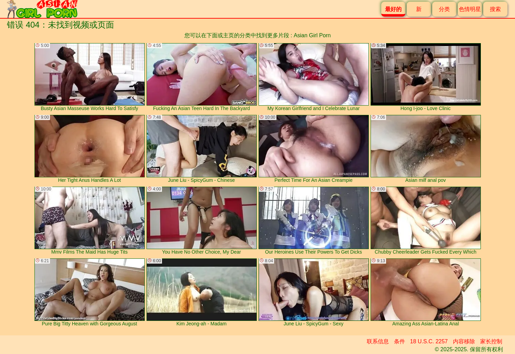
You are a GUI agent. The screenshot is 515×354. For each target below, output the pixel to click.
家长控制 (491, 341)
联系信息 (378, 341)
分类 (444, 9)
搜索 (495, 9)
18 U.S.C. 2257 (429, 341)
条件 (399, 341)
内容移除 (464, 341)
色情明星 (470, 9)
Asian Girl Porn (312, 35)
